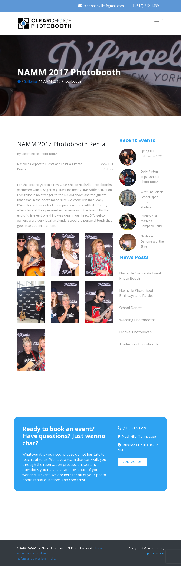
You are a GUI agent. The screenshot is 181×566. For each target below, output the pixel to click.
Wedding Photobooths (137, 320)
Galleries (31, 81)
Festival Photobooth (135, 332)
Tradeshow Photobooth (138, 344)
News (99, 548)
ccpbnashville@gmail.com (101, 5)
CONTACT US (132, 462)
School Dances (130, 307)
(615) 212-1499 (145, 5)
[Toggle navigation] (157, 23)
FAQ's (31, 553)
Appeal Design (154, 553)
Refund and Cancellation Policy (36, 558)
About (21, 553)
